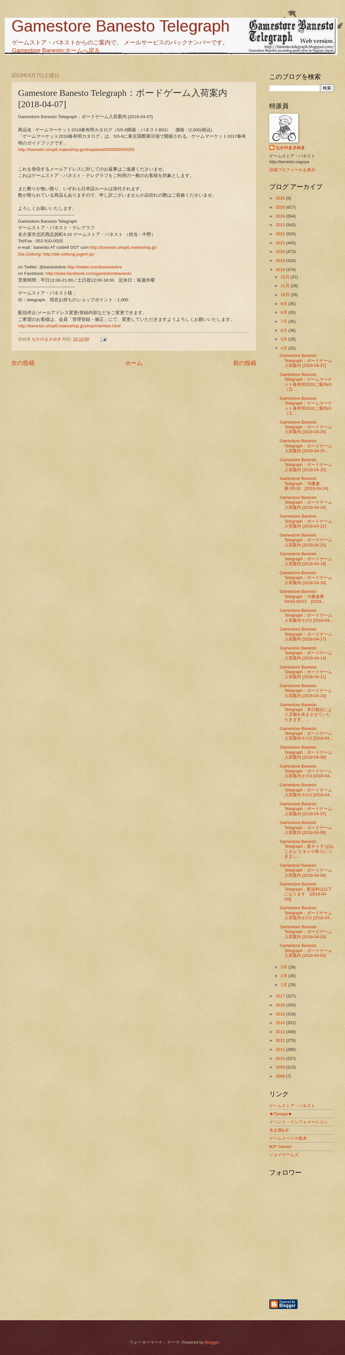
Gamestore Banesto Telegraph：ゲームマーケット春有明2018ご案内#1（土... (306, 406)
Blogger (212, 1342)
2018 (281, 269)
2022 (281, 233)
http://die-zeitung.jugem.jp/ (68, 254)
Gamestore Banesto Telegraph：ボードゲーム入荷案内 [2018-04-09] (306, 752)
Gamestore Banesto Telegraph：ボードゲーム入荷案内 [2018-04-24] (306, 502)
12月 (286, 277)
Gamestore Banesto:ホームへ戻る (56, 50)
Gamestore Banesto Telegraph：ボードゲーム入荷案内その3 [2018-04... (306, 771)
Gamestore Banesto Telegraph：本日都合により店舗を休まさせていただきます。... (306, 712)
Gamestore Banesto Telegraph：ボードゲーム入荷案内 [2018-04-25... (306, 445)
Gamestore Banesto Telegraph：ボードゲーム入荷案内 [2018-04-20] (306, 540)
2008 (281, 1076)
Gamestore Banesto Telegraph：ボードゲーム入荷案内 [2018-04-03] (306, 931)
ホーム (134, 363)
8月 (284, 312)
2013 (281, 1031)
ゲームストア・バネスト (292, 1105)
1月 (284, 984)
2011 (281, 1049)
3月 (284, 967)
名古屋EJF (279, 1130)
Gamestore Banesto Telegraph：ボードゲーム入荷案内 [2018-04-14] (306, 653)
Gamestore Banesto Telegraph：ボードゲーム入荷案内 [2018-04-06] (306, 827)
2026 (281, 198)
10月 (286, 294)
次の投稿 (22, 363)
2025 (281, 207)
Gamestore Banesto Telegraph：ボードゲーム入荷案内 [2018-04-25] (306, 464)
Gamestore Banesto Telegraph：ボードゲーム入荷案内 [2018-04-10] (306, 690)
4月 (284, 348)
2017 (281, 996)
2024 (281, 216)
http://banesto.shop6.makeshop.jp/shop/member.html (69, 325)
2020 (281, 251)
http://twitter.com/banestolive (94, 267)
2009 (281, 1067)
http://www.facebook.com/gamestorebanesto (89, 273)
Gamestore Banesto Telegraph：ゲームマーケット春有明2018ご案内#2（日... (306, 382)
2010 (281, 1058)
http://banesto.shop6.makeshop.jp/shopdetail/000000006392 (76, 149)
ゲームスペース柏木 (288, 1138)
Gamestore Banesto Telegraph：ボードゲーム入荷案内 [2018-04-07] (306, 808)
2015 (281, 1014)
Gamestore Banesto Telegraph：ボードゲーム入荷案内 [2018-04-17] (306, 634)
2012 (281, 1040)
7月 (284, 321)
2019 (281, 260)
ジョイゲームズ (284, 1154)
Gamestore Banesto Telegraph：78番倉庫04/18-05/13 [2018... (302, 596)
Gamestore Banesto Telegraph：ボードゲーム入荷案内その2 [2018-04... (306, 615)
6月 (284, 330)
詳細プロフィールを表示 (292, 169)
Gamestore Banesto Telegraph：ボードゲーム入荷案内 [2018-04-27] (306, 360)
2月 (284, 975)
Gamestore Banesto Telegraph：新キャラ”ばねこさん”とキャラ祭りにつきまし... (306, 849)
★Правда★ (280, 1113)
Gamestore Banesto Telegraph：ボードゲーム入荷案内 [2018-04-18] (306, 577)
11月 (286, 285)
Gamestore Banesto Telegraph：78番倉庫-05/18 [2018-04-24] (304, 483)
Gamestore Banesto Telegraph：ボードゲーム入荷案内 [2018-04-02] (306, 950)
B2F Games (280, 1146)
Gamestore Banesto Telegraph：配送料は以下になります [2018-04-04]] (306, 891)
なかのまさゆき (290, 147)
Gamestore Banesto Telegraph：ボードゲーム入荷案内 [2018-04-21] (306, 521)
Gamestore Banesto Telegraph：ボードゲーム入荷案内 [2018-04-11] (306, 672)
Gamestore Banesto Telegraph (120, 26)
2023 (281, 224)
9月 (284, 303)
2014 (281, 1022)
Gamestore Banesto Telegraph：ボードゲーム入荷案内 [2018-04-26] (306, 427)
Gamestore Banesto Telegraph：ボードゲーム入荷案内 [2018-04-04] (306, 870)
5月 (284, 339)
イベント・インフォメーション (298, 1121)
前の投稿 (244, 363)
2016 (281, 1005)
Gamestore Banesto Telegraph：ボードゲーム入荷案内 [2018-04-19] (306, 558)
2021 (281, 242)
